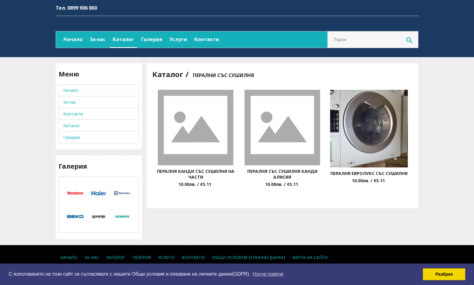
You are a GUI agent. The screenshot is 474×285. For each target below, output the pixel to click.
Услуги (178, 39)
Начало (73, 39)
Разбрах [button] (444, 274)
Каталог (123, 39)
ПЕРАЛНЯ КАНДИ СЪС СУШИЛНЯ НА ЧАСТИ (195, 174)
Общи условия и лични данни (248, 257)
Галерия (151, 39)
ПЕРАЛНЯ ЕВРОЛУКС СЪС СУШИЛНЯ (368, 173)
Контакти (206, 39)
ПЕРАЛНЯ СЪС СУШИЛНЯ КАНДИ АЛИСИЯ (282, 174)
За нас (98, 39)
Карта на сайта (310, 257)
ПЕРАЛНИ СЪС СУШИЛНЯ (223, 75)
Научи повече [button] (268, 274)
